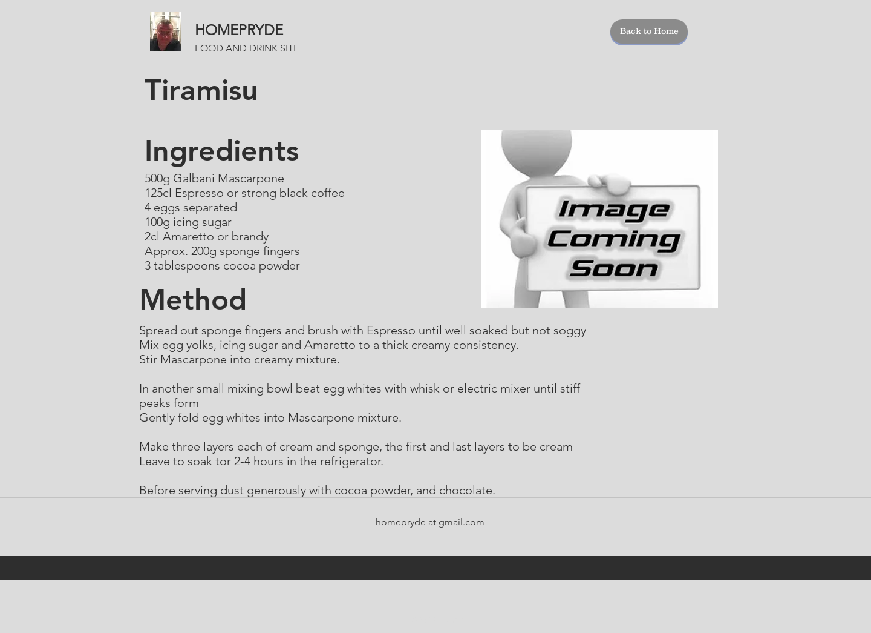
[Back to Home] (649, 31)
